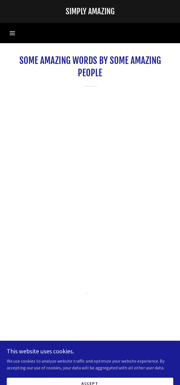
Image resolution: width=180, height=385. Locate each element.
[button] (12, 33)
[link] (90, 11)
